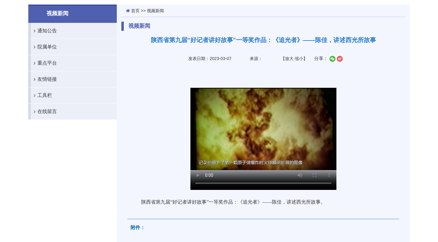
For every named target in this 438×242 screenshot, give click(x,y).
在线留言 (44, 111)
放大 (289, 58)
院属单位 (44, 47)
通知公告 (44, 31)
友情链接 (44, 79)
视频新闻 (155, 10)
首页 (135, 10)
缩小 (299, 58)
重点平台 (44, 63)
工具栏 (41, 95)
